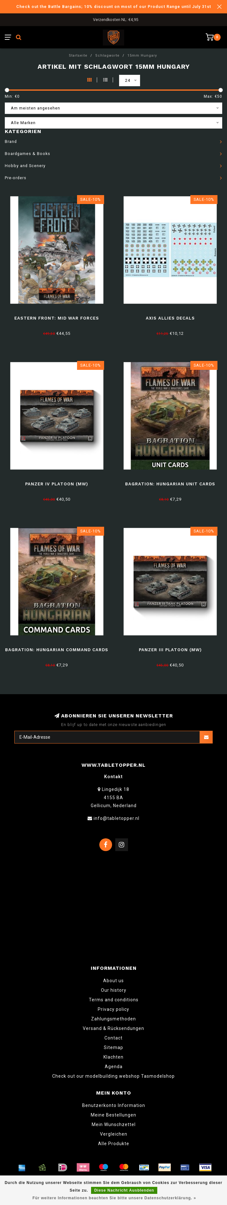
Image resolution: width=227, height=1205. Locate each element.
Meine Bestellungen (113, 1114)
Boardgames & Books (27, 153)
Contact (113, 1037)
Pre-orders (15, 177)
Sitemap (113, 1047)
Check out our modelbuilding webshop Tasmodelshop (113, 1076)
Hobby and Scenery (25, 165)
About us (113, 980)
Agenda (114, 1066)
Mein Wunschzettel (114, 1124)
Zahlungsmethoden (113, 1018)
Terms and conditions (113, 999)
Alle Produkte (113, 1143)
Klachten (113, 1057)
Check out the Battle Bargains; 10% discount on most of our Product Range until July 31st (113, 6)
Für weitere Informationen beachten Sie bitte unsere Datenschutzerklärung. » (114, 1198)
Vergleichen (113, 1134)
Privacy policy (113, 1009)
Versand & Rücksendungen (113, 1028)
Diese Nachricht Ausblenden (124, 1190)
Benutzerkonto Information (113, 1105)
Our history (113, 990)
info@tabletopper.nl (116, 818)
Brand (11, 141)
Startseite (78, 55)
